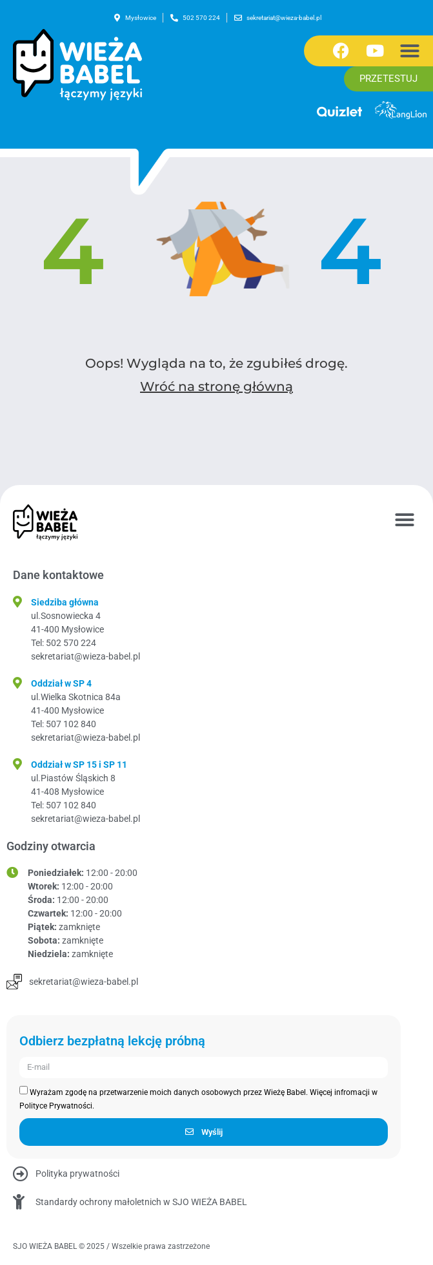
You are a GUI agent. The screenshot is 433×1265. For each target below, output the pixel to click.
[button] (409, 50)
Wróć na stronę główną (216, 386)
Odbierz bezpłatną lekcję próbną (112, 1041)
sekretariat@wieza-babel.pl (85, 656)
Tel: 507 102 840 (63, 724)
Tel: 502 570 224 (63, 643)
